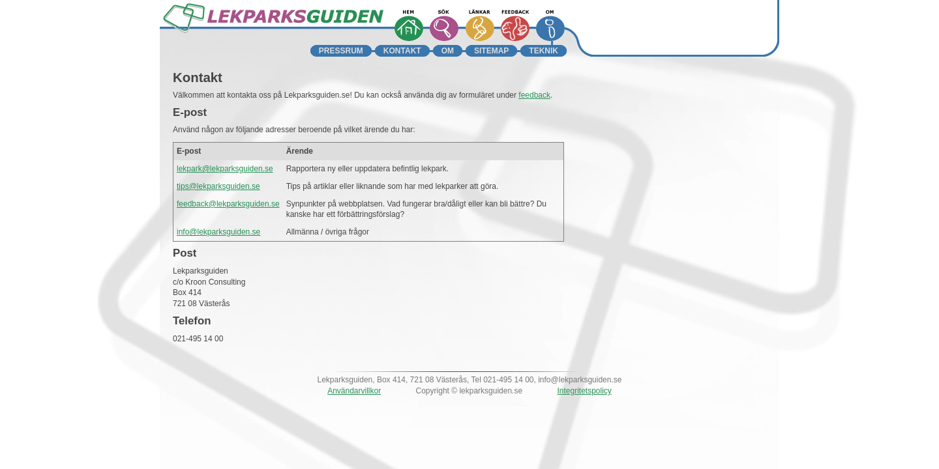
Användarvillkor (354, 390)
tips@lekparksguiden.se (218, 186)
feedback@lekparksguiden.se (228, 203)
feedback (534, 95)
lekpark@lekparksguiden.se (225, 168)
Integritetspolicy (584, 390)
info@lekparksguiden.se (218, 231)
